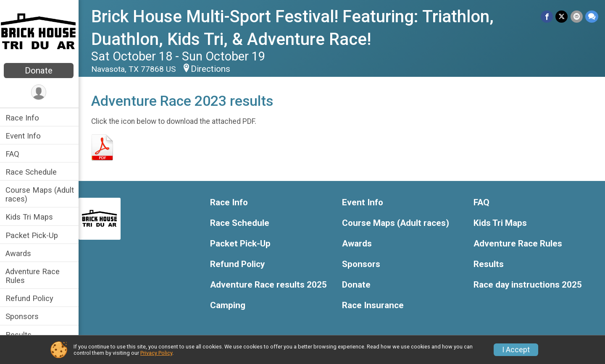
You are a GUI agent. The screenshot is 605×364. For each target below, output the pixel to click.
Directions (211, 69)
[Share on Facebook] (547, 16)
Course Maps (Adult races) (41, 194)
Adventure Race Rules (34, 276)
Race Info (23, 117)
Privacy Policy (156, 353)
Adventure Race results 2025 (269, 285)
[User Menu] (40, 92)
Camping (229, 305)
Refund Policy (31, 298)
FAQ (14, 153)
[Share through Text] (591, 16)
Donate (40, 70)
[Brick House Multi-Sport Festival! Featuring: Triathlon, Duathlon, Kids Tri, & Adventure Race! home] (40, 32)
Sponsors (23, 316)
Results (20, 334)
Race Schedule (32, 172)
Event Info (24, 135)
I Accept (516, 350)
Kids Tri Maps (30, 216)
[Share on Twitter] (562, 16)
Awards (19, 253)
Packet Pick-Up (33, 235)
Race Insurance (373, 305)
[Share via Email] (577, 16)
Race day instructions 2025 (528, 285)
